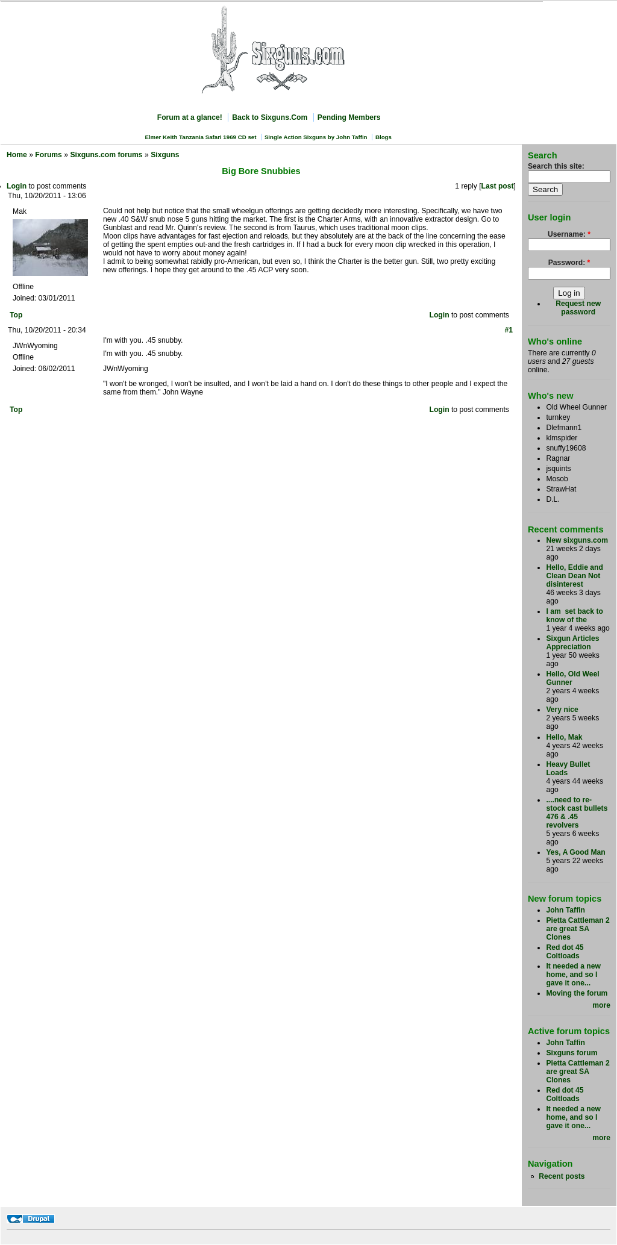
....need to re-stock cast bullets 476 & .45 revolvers (576, 812)
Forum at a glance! (189, 117)
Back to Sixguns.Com (269, 117)
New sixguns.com (577, 540)
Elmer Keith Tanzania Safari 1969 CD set (200, 137)
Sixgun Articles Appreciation (572, 642)
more (601, 1005)
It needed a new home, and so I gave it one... (573, 974)
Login (17, 186)
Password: (569, 262)
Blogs (383, 137)
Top (16, 315)
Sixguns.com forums (106, 155)
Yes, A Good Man (575, 852)
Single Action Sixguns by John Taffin (316, 137)
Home (17, 155)
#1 (508, 330)
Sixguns (165, 155)
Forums (48, 155)
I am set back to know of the (574, 615)
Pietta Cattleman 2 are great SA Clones (577, 928)
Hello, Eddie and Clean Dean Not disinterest (574, 575)
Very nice (562, 709)
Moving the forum (576, 993)
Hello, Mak (564, 737)
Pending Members (349, 117)
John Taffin (565, 910)
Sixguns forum (571, 1053)
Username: (569, 234)
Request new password (578, 307)
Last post (497, 186)
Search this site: (556, 166)
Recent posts (561, 1176)
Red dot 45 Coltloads (564, 951)
